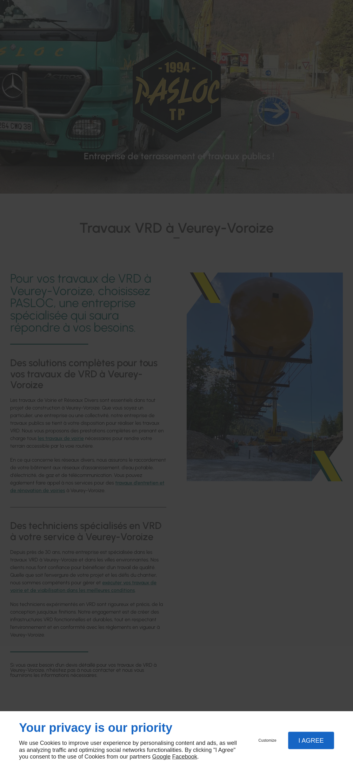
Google (161, 756)
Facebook (184, 756)
